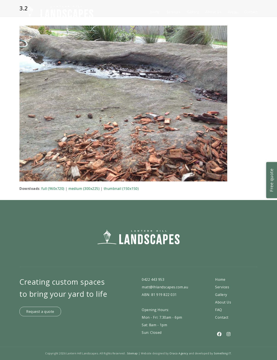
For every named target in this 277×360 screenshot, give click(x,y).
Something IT (222, 353)
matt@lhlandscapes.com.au (165, 287)
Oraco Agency (178, 353)
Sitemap (132, 353)
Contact (222, 317)
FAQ (218, 309)
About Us (223, 302)
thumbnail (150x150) (121, 188)
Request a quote (40, 311)
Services (222, 287)
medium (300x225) (84, 188)
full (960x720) (52, 188)
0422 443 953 (153, 279)
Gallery (221, 294)
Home (220, 279)
